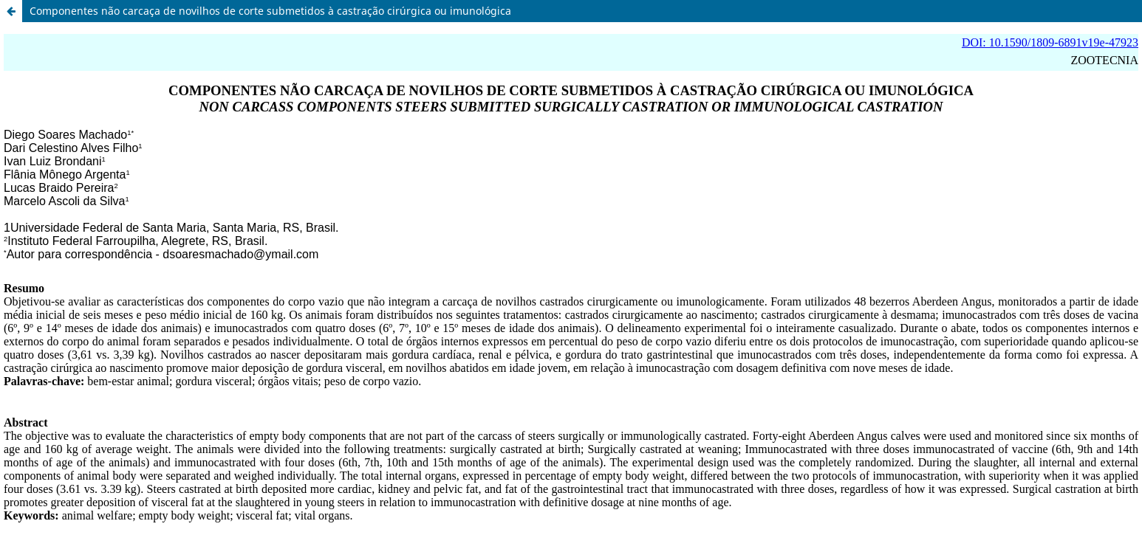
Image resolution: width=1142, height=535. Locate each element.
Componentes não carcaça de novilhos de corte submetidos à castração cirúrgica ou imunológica (270, 11)
